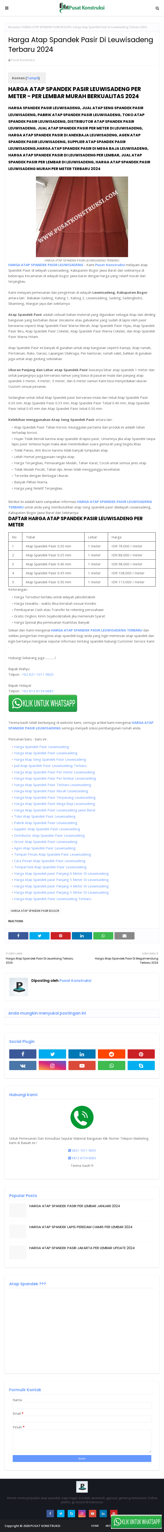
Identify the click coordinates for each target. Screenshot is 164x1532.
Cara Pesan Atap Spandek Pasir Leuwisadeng (49, 860)
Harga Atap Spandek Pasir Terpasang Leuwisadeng (55, 797)
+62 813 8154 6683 (38, 691)
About (109, 1525)
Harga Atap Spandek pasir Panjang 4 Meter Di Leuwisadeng (61, 886)
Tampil (32, 78)
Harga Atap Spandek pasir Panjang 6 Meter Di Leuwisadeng (61, 873)
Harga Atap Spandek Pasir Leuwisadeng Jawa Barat (54, 810)
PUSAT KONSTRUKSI (45, 1526)
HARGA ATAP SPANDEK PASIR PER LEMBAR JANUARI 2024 (74, 1205)
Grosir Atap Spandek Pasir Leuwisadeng (45, 841)
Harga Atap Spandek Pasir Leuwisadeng (45, 753)
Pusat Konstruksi (23, 60)
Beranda (14, 27)
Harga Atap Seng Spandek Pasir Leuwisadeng (50, 759)
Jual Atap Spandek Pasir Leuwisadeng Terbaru (50, 765)
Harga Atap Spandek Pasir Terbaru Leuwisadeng (52, 784)
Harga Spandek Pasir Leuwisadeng (41, 746)
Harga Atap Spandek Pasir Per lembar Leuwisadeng (55, 778)
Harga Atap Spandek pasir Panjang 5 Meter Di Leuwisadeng (61, 879)
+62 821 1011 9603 (38, 674)
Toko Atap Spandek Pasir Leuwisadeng (45, 816)
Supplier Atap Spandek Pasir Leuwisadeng (47, 829)
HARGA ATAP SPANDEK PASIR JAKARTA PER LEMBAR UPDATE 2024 (82, 1247)
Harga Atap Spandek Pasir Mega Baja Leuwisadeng (54, 803)
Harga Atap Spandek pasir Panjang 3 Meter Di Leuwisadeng (61, 892)
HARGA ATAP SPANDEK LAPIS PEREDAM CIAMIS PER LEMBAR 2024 (80, 1226)
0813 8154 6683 (82, 1158)
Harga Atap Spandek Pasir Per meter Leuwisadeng (54, 772)
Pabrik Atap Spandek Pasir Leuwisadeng (45, 822)
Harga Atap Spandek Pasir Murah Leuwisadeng (51, 791)
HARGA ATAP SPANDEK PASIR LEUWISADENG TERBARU (96, 630)
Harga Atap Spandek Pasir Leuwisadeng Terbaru (52, 898)
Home (95, 1525)
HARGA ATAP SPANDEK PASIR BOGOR (46, 27)
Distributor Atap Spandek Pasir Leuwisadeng (49, 835)
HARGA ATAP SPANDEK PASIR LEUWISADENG (45, 264)
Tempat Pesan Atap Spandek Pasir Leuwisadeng (52, 854)
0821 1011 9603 (82, 1150)
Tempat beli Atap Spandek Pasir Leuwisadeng (50, 867)
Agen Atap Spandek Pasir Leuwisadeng (45, 848)
